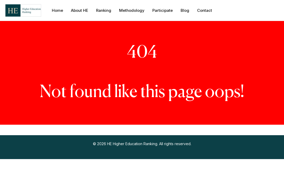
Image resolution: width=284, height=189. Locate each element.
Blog (185, 10)
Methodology (131, 10)
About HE (79, 10)
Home (57, 10)
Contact (204, 10)
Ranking (103, 10)
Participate (162, 10)
